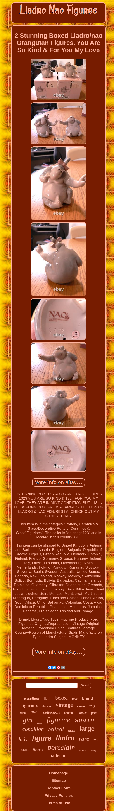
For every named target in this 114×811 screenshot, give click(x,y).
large (87, 728)
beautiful (69, 712)
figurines (30, 705)
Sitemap (58, 781)
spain (84, 720)
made (23, 712)
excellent (32, 698)
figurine (58, 720)
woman (82, 750)
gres (94, 712)
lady (23, 739)
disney (93, 750)
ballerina (58, 755)
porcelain (61, 747)
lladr (47, 698)
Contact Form (59, 788)
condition (33, 729)
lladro (65, 738)
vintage (64, 705)
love (75, 699)
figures (25, 749)
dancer (46, 706)
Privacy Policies (58, 795)
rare (84, 738)
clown (81, 706)
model (83, 712)
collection (51, 712)
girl (28, 720)
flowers (38, 749)
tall (95, 740)
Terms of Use (58, 803)
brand (87, 698)
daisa (39, 722)
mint (35, 711)
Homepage (58, 773)
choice (71, 730)
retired (56, 729)
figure (42, 738)
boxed (61, 698)
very (92, 706)
